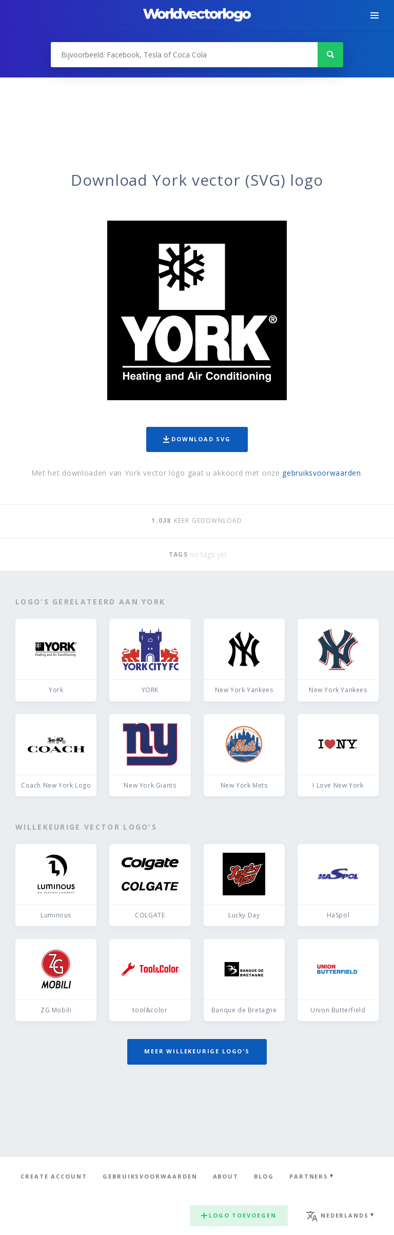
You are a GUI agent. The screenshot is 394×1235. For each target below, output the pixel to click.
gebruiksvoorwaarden (321, 473)
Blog (264, 1176)
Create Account (54, 1176)
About (226, 1176)
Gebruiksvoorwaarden (150, 1176)
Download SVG (197, 439)
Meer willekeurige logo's (197, 1051)
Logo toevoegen (239, 1215)
